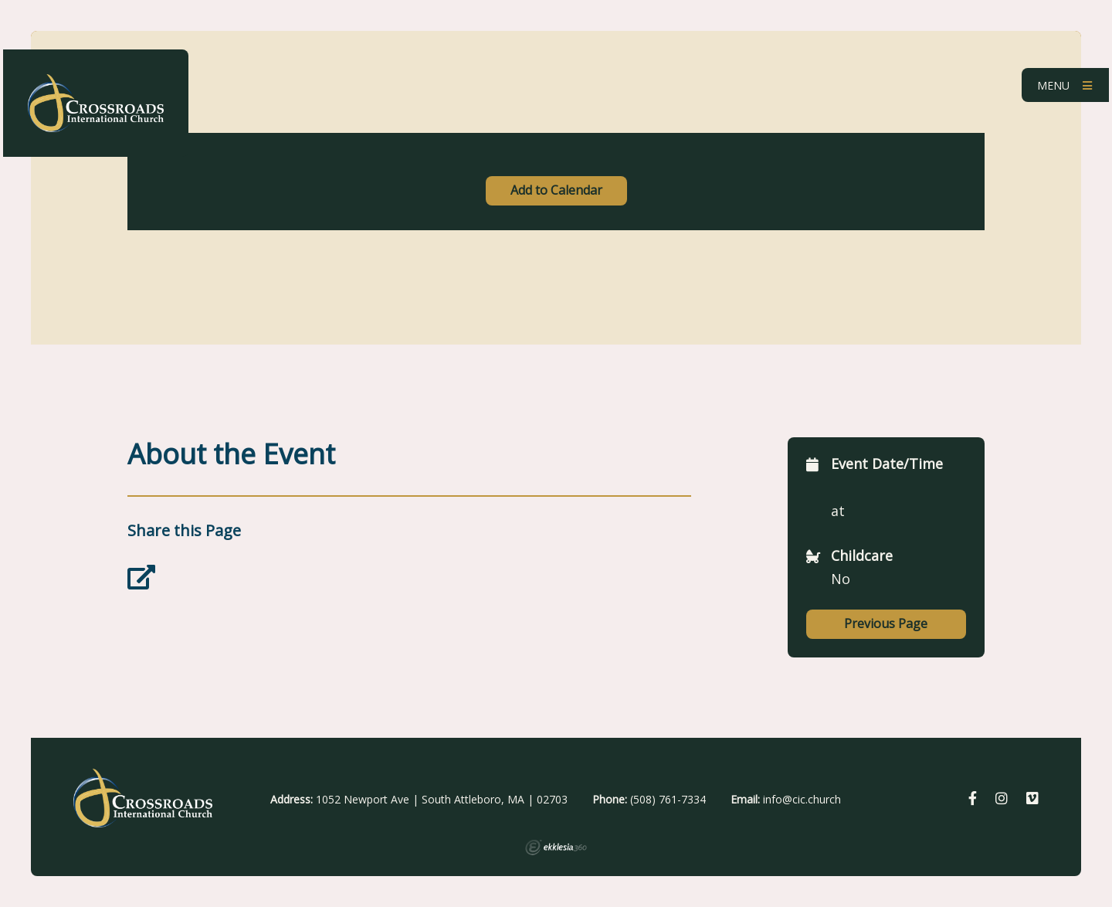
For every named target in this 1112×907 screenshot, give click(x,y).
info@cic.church (802, 799)
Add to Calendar (556, 190)
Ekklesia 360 (556, 847)
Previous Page (885, 623)
